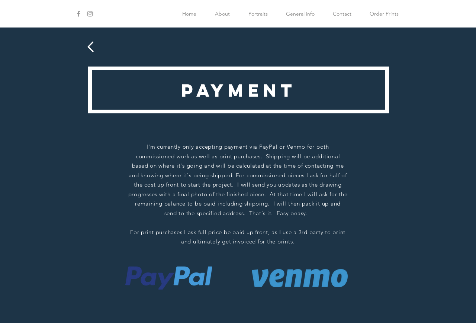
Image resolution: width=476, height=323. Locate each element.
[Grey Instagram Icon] (90, 13)
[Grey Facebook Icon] (78, 13)
